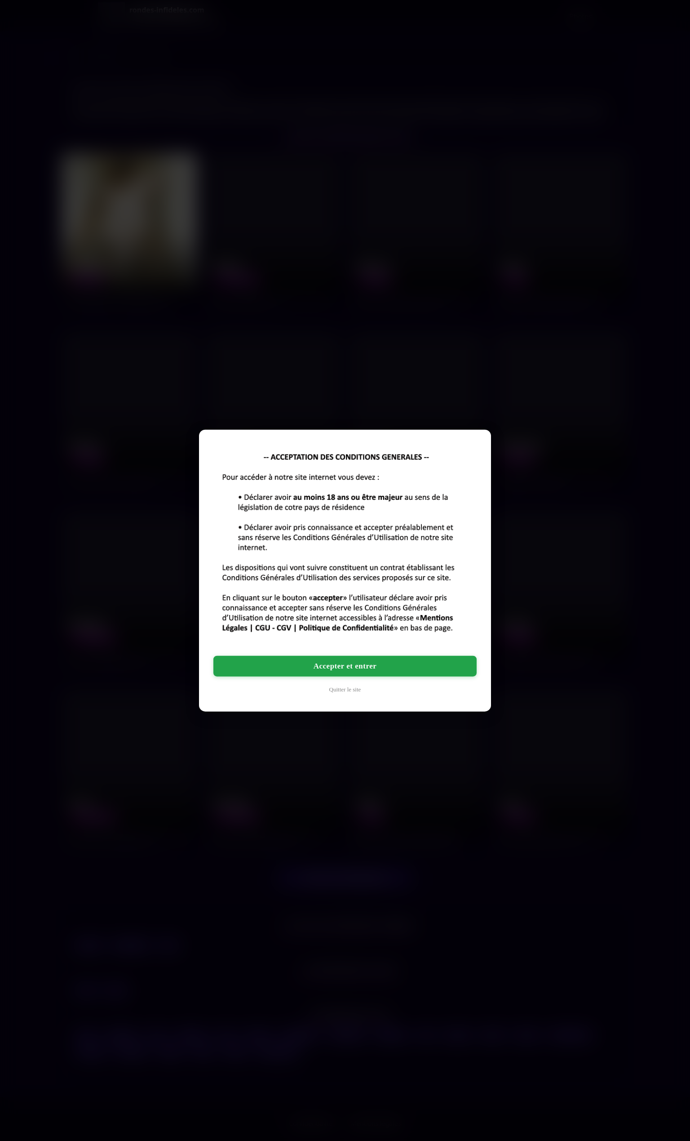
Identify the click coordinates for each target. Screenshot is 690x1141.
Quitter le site (345, 689)
